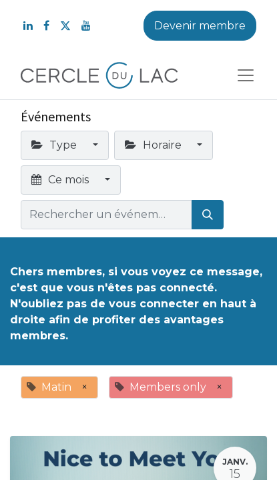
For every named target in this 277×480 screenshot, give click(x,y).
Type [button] (55, 145)
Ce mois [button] (61, 179)
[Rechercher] (208, 214)
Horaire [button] (154, 145)
